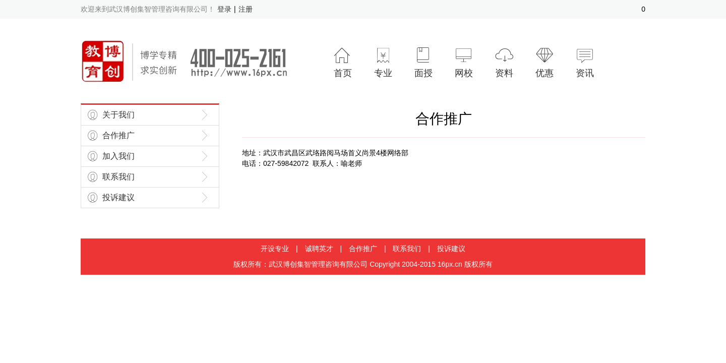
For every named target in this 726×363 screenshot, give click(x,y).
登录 (224, 9)
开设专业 (275, 249)
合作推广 (118, 135)
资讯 (585, 62)
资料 (504, 62)
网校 (464, 62)
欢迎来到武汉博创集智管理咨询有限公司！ (148, 9)
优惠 (544, 62)
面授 (423, 62)
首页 (343, 62)
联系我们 (118, 176)
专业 (383, 62)
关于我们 (118, 114)
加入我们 (118, 156)
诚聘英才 (319, 249)
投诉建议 (118, 197)
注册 (245, 9)
